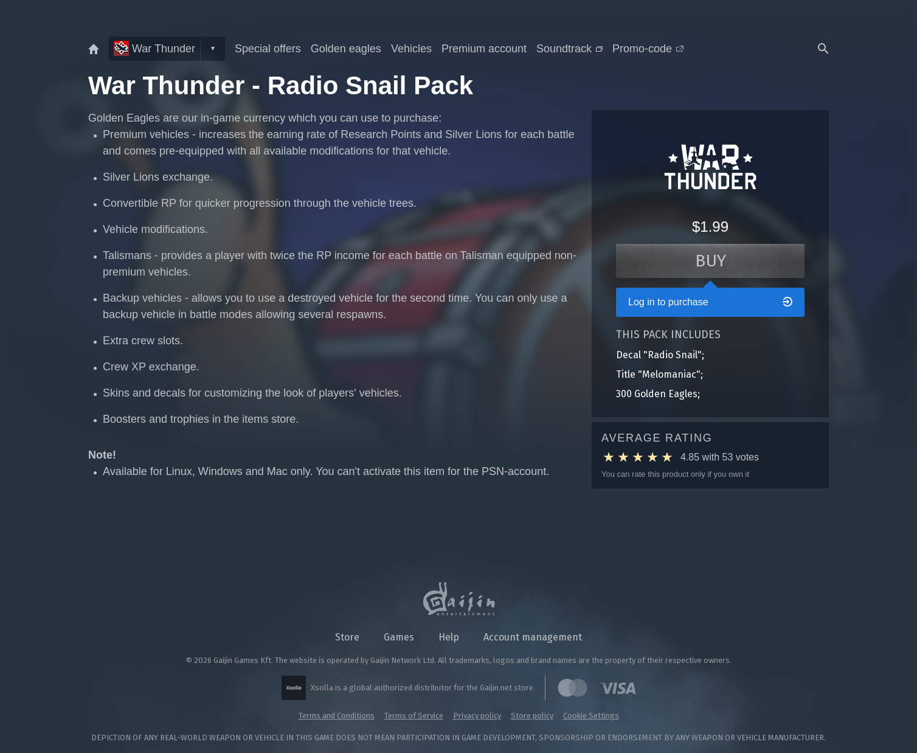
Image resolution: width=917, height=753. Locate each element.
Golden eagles (346, 49)
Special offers (268, 49)
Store (347, 637)
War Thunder (154, 48)
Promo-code (647, 49)
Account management (532, 637)
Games (399, 637)
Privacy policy (477, 715)
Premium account (484, 49)
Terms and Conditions (337, 715)
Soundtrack (569, 49)
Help (448, 637)
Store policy (532, 715)
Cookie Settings (591, 715)
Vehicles (411, 49)
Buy (710, 261)
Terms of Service (413, 715)
